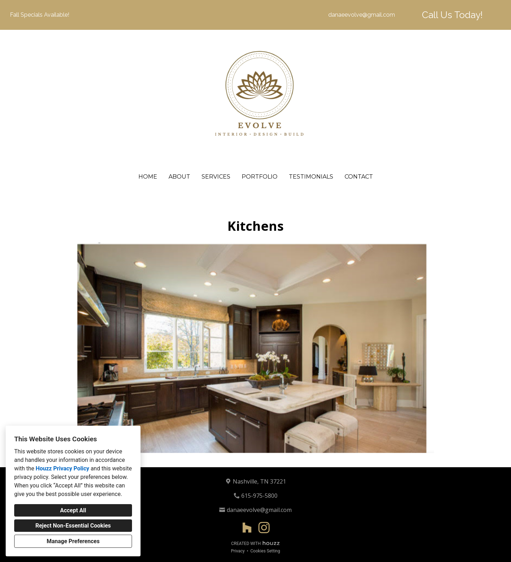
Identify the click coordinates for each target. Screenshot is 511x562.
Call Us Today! (452, 15)
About (179, 176)
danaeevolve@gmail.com (361, 14)
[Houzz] (247, 527)
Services (216, 176)
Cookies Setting (265, 551)
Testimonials (311, 176)
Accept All (73, 510)
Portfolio (260, 176)
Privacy (238, 551)
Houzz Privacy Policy (62, 468)
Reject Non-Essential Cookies (73, 525)
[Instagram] (264, 527)
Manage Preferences (72, 541)
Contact (359, 176)
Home (147, 176)
